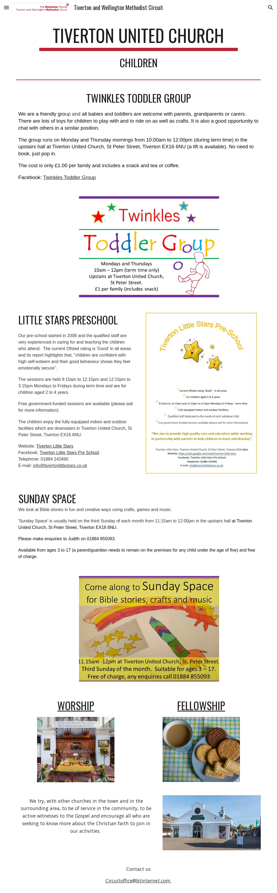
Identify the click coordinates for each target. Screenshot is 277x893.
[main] (138, 47)
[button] (6, 7)
